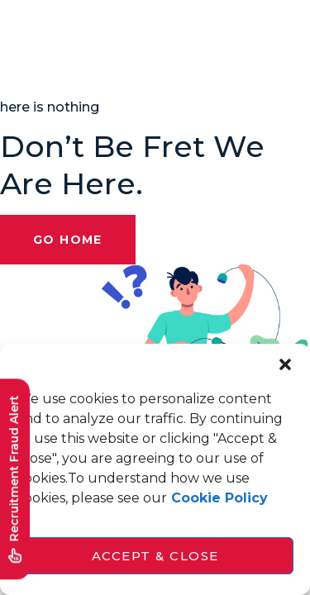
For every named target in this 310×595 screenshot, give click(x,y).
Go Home (68, 239)
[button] (285, 364)
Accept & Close (155, 556)
